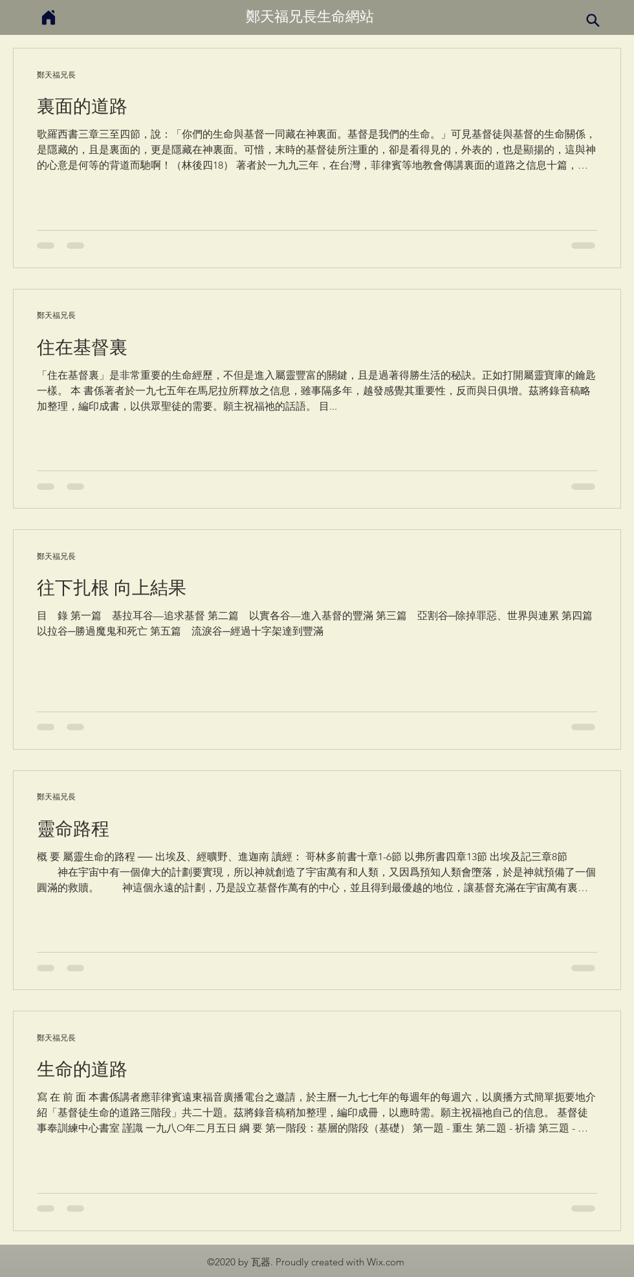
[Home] (48, 17)
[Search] (592, 20)
